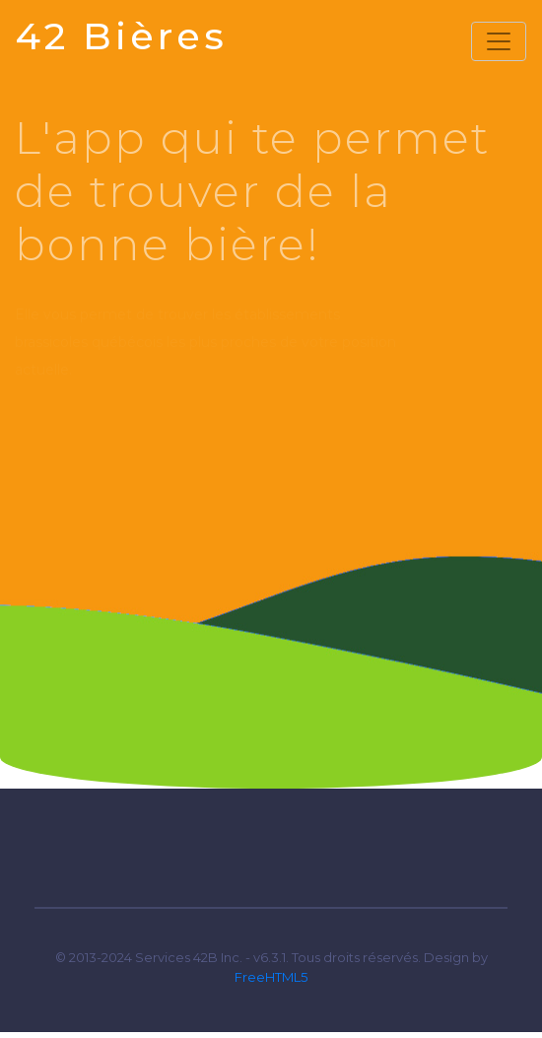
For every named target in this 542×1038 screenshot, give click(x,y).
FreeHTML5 (271, 977)
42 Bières (122, 36)
